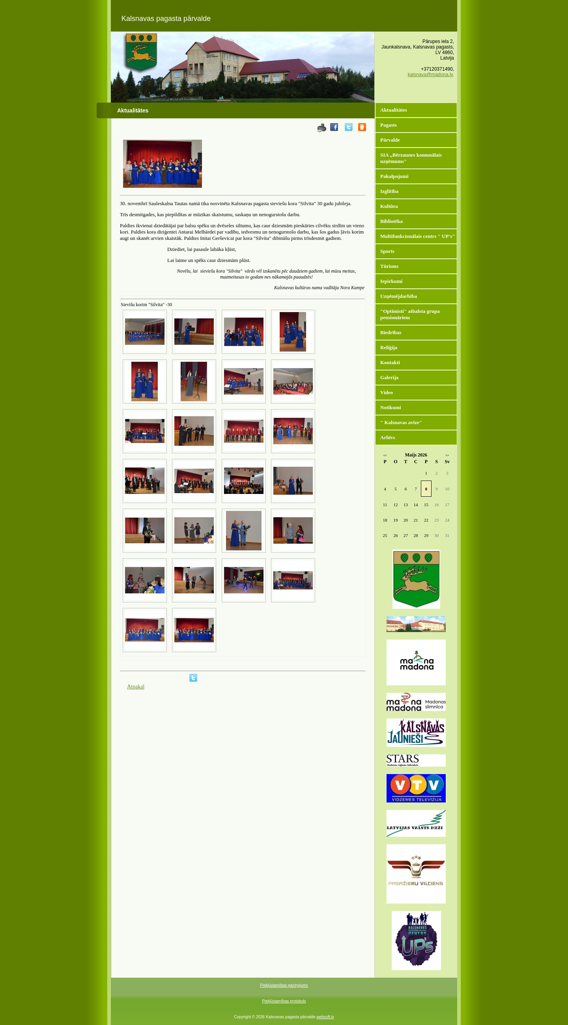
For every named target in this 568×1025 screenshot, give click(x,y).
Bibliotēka (391, 221)
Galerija (389, 377)
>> (447, 455)
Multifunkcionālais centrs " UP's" (417, 236)
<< (385, 455)
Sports (387, 251)
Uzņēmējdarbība (398, 296)
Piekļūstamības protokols (284, 1001)
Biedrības (390, 332)
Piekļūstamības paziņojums (284, 985)
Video (386, 392)
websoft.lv (325, 1017)
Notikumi (390, 407)
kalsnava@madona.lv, (431, 74)
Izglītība (389, 191)
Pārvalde (390, 140)
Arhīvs (387, 437)
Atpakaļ (135, 687)
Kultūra (389, 206)
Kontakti (390, 362)
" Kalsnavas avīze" (401, 422)
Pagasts (388, 125)
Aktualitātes (393, 110)
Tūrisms (389, 266)
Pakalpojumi (394, 176)
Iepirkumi (391, 281)
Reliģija (388, 347)
